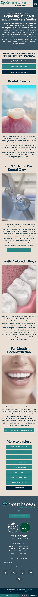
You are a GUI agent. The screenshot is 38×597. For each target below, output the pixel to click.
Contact (10, 39)
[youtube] (30, 572)
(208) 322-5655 (19, 536)
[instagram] (22, 572)
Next (33, 562)
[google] (14, 572)
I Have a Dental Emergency (19, 482)
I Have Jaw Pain (19, 472)
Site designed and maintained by (18, 591)
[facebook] (5, 572)
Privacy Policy (29, 589)
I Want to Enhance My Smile (19, 462)
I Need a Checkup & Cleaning (19, 447)
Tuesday (12, 548)
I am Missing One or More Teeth (19, 457)
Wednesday (13, 551)
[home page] (13, 3)
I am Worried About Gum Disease (19, 452)
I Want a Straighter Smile (19, 467)
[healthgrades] (19, 579)
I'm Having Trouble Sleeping (19, 477)
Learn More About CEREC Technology (19, 250)
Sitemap (23, 589)
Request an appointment (19, 516)
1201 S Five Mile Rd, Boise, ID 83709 (19, 539)
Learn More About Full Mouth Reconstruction (19, 430)
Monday (11, 546)
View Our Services (19, 487)
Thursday (12, 553)
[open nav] (35, 3)
